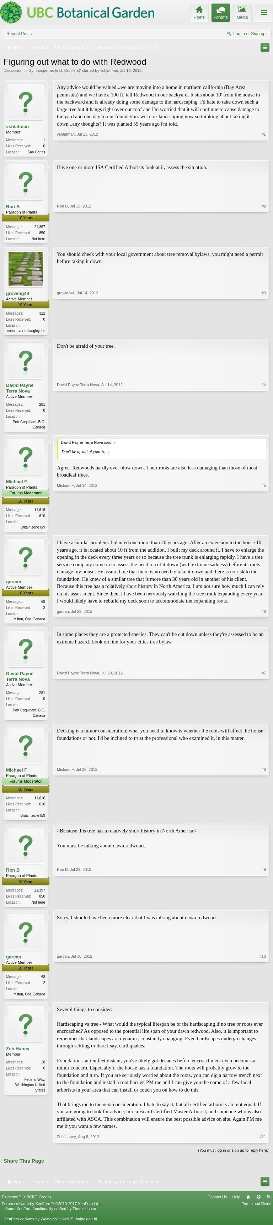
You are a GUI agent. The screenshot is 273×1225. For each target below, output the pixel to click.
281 (42, 407)
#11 (262, 1143)
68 (43, 605)
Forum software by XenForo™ (51, 1211)
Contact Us (217, 1204)
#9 (264, 907)
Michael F (16, 484)
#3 (264, 331)
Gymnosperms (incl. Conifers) (54, 70)
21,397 (39, 228)
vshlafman (109, 70)
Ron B (13, 207)
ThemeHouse (84, 1216)
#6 (264, 622)
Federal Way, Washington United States (30, 1091)
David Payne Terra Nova (19, 390)
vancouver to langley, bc (26, 332)
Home (248, 1204)
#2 (264, 238)
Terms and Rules (256, 1211)
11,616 (39, 513)
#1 (264, 151)
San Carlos (36, 152)
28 (43, 1069)
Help (236, 1204)
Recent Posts (19, 33)
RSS (268, 1204)
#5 (264, 529)
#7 (264, 719)
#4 (264, 428)
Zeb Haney (18, 1055)
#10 (262, 999)
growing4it (18, 294)
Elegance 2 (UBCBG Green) (26, 1204)
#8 (264, 819)
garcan (13, 585)
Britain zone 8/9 (33, 530)
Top (258, 1204)
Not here (38, 240)
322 (42, 315)
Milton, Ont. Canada (29, 623)
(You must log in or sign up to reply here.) (233, 1157)
